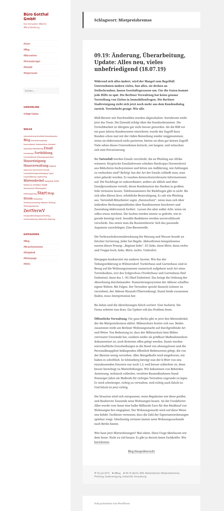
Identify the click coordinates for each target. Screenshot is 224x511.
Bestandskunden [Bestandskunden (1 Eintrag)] (51, 136)
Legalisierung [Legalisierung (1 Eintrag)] (42, 177)
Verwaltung (140, 476)
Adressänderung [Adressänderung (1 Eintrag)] (30, 136)
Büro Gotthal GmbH (36, 16)
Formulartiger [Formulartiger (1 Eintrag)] (29, 153)
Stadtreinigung (113, 476)
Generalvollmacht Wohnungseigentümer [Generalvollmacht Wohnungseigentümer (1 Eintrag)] (39, 157)
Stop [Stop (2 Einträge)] (50, 193)
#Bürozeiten (30, 55)
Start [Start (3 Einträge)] (42, 193)
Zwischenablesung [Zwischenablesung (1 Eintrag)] (30, 219)
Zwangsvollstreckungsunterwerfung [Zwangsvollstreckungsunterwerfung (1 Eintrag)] (37, 216)
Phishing (99, 476)
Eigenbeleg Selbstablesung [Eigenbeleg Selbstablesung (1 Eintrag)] (33, 149)
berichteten (101, 442)
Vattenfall (127, 476)
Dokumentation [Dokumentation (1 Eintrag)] (41, 144)
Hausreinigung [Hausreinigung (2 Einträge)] (35, 161)
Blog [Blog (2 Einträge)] (27, 140)
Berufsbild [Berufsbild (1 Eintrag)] (40, 136)
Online (31, 113)
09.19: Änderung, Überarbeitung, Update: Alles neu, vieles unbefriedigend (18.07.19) (139, 62)
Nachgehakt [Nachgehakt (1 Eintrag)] (49, 181)
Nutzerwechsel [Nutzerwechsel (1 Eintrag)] (29, 188)
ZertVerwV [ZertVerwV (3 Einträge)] (34, 210)
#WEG (27, 263)
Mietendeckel (152, 473)
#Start (27, 43)
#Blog (27, 49)
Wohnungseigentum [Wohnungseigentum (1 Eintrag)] (31, 206)
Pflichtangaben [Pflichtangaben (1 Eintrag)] (40, 188)
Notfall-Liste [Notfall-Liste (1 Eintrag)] (28, 185)
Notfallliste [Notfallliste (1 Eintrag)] (37, 185)
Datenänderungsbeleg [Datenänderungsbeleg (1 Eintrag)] (39, 140)
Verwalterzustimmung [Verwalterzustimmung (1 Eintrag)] (32, 203)
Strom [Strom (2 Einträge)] (28, 198)
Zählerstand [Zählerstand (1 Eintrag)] (42, 219)
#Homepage (30, 258)
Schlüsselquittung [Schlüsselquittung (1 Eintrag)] (30, 194)
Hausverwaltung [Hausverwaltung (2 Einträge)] (36, 165)
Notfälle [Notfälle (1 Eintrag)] (44, 185)
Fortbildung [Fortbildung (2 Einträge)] (43, 153)
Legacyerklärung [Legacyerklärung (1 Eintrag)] (30, 177)
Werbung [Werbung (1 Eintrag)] (51, 203)
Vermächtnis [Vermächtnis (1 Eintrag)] (38, 199)
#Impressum (30, 73)
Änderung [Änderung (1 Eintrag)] (51, 219)
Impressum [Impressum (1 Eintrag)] (28, 170)
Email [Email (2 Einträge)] (48, 148)
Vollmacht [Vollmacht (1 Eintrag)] (44, 203)
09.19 (128, 473)
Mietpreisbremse (170, 473)
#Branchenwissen (33, 246)
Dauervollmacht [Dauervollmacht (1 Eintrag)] (29, 144)
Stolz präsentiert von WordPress (112, 503)
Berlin (135, 473)
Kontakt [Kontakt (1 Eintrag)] (46, 170)
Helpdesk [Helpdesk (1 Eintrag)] (52, 166)
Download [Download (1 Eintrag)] (51, 144)
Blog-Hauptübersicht (141, 451)
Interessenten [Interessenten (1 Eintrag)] (38, 170)
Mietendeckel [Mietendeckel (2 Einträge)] (34, 180)
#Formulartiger (32, 61)
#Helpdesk (29, 252)
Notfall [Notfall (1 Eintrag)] (56, 181)
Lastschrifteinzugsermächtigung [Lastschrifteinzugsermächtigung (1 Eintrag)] (36, 173)
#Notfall (28, 67)
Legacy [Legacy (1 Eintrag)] (51, 173)
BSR (142, 473)
